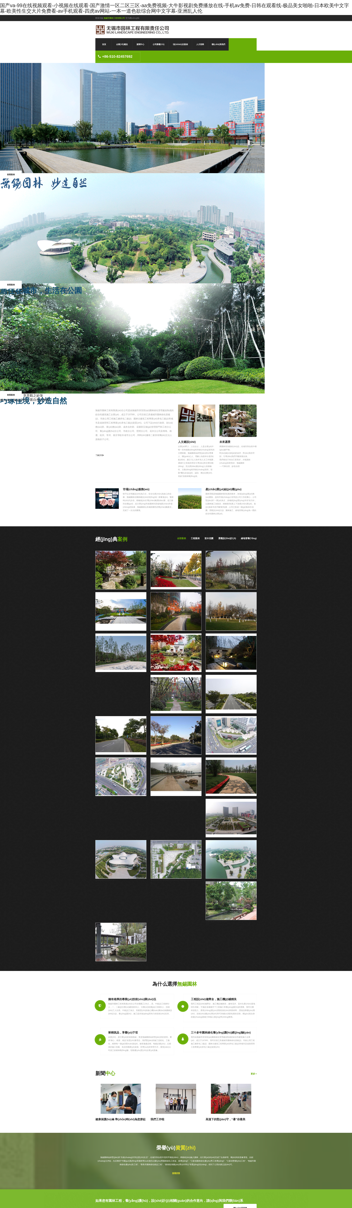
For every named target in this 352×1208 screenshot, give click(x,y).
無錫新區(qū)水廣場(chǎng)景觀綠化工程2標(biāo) (227, 839)
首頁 (104, 44)
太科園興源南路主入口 (215, 632)
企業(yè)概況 (122, 44)
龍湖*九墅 (155, 715)
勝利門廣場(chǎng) (103, 797)
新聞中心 (140, 44)
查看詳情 (176, 1173)
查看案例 (11, 174)
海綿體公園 (210, 591)
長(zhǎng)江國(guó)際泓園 (162, 673)
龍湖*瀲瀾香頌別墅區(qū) (216, 921)
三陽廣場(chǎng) (213, 756)
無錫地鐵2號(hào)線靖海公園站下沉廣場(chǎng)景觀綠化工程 (176, 881)
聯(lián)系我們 (218, 44)
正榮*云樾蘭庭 (157, 632)
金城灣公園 (210, 880)
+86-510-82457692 (115, 57)
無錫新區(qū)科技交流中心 (106, 880)
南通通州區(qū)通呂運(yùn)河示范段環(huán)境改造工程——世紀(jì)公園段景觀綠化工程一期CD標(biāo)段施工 (175, 798)
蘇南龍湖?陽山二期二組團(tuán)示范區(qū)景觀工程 (228, 673)
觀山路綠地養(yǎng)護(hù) (162, 756)
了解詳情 (99, 455)
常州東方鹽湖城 (102, 591)
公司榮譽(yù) (158, 44)
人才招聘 (200, 44)
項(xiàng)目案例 (180, 44)
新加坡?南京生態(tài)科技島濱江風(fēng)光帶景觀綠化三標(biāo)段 (120, 674)
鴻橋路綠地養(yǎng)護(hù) (106, 756)
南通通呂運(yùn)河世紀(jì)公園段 (164, 591)
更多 (254, 1074)
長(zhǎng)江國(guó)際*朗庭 (107, 963)
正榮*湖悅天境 (101, 632)
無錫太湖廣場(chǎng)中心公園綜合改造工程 (224, 797)
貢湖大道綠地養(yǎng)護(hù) (218, 715)
